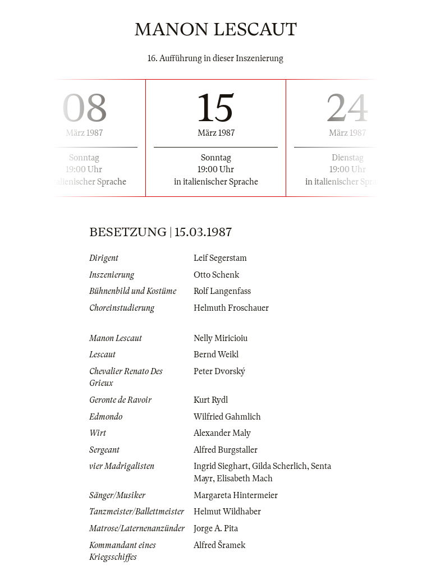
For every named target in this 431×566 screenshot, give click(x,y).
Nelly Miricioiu (220, 338)
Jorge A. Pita (216, 528)
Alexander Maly (222, 433)
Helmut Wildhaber (227, 511)
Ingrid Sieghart (221, 466)
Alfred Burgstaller (226, 449)
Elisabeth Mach (245, 478)
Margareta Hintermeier (236, 495)
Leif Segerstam (220, 258)
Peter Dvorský (219, 371)
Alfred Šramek (219, 545)
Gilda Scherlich (279, 466)
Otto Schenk (216, 274)
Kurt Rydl (211, 399)
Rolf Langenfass (222, 291)
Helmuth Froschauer (231, 307)
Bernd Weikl (216, 354)
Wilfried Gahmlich (227, 416)
